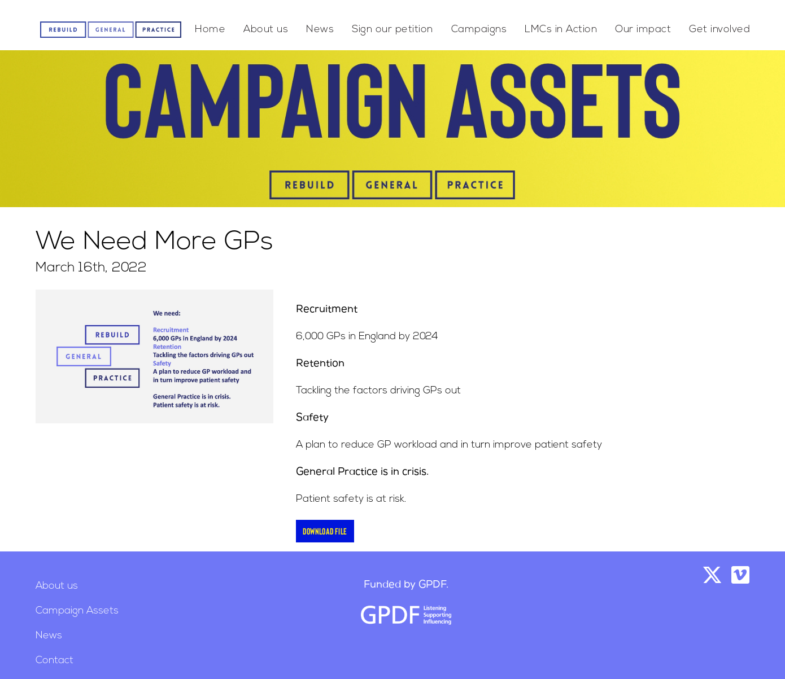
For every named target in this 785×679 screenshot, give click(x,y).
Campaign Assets (77, 611)
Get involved (719, 29)
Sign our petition (392, 29)
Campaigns (479, 29)
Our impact (643, 29)
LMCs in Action (561, 29)
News (320, 29)
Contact (54, 660)
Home (210, 29)
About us (265, 29)
